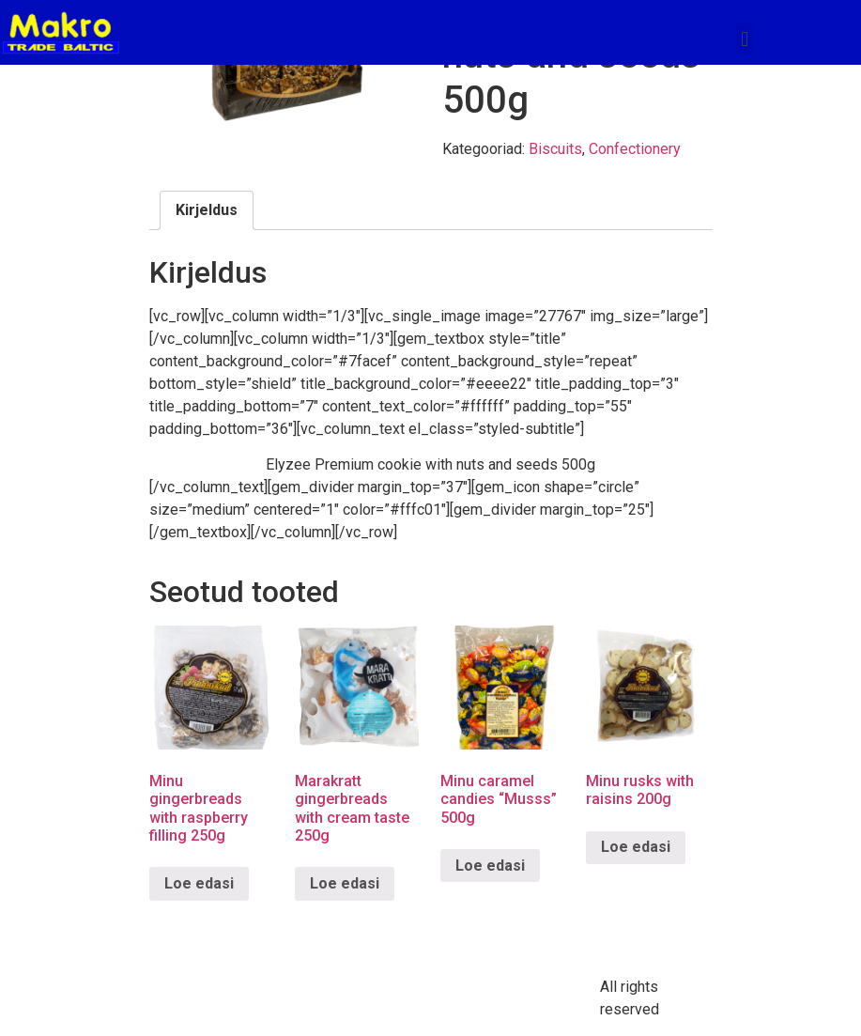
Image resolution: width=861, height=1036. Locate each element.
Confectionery (635, 149)
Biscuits (555, 149)
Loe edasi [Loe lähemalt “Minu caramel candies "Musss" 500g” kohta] (490, 865)
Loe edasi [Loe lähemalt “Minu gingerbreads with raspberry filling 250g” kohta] (199, 883)
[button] (745, 38)
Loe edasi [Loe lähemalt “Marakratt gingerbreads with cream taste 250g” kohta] (344, 883)
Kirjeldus (207, 210)
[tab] (207, 210)
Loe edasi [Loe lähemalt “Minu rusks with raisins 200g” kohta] (635, 847)
